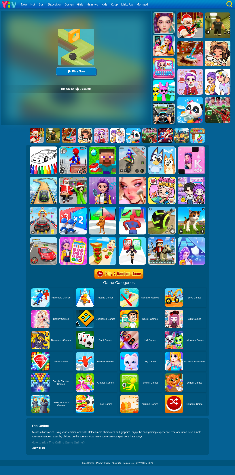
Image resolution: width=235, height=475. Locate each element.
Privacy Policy (103, 463)
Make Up (127, 4)
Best (41, 4)
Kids (104, 4)
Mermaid (142, 4)
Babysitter (54, 4)
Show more (38, 447)
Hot (32, 4)
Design (69, 4)
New (24, 4)
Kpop (114, 4)
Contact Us (128, 463)
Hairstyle (92, 4)
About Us (116, 463)
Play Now (76, 71)
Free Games (88, 463)
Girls (80, 4)
